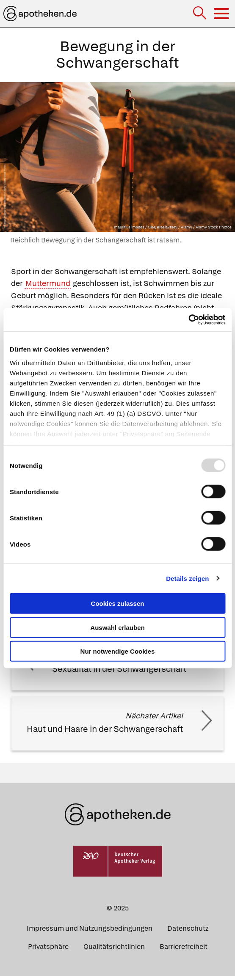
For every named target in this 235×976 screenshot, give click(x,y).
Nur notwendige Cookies (117, 651)
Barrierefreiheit (183, 946)
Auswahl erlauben (117, 627)
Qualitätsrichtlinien (114, 946)
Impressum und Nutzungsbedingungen (89, 928)
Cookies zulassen (117, 603)
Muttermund (47, 283)
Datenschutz (187, 928)
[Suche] (200, 14)
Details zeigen (187, 578)
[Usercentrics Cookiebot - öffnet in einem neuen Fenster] (188, 319)
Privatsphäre (48, 946)
